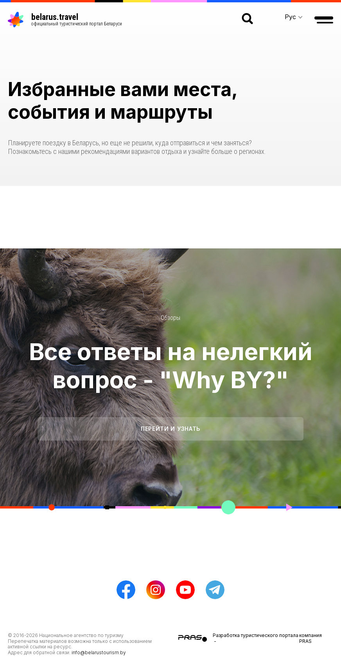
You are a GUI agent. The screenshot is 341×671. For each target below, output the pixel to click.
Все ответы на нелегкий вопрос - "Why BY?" (170, 365)
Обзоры (170, 317)
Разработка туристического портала (255, 635)
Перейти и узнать (170, 428)
